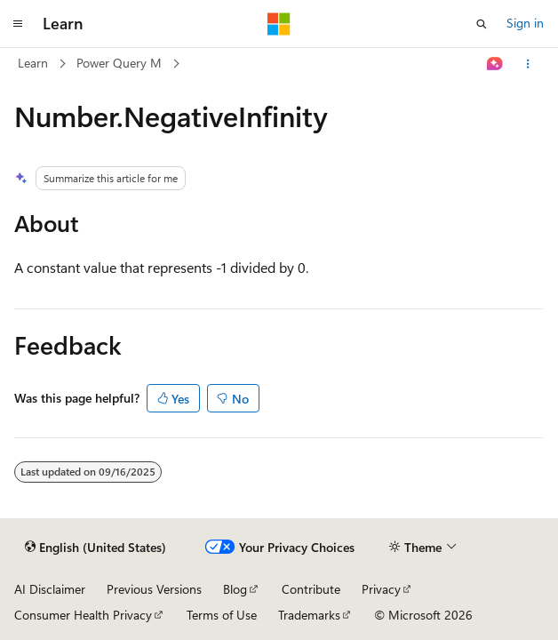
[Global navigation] (18, 24)
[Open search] (481, 24)
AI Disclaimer (49, 588)
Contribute (311, 588)
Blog (235, 588)
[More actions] (528, 64)
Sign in (525, 22)
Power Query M (119, 62)
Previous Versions (154, 588)
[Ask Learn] (495, 64)
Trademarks (309, 614)
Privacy (381, 588)
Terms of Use (222, 614)
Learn (33, 62)
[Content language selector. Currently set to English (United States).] (95, 547)
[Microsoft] (279, 24)
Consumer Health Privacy (83, 614)
